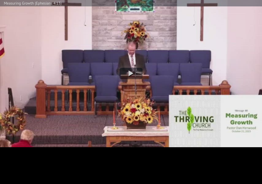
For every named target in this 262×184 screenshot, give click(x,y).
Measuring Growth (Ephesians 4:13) (33, 3)
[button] (131, 73)
